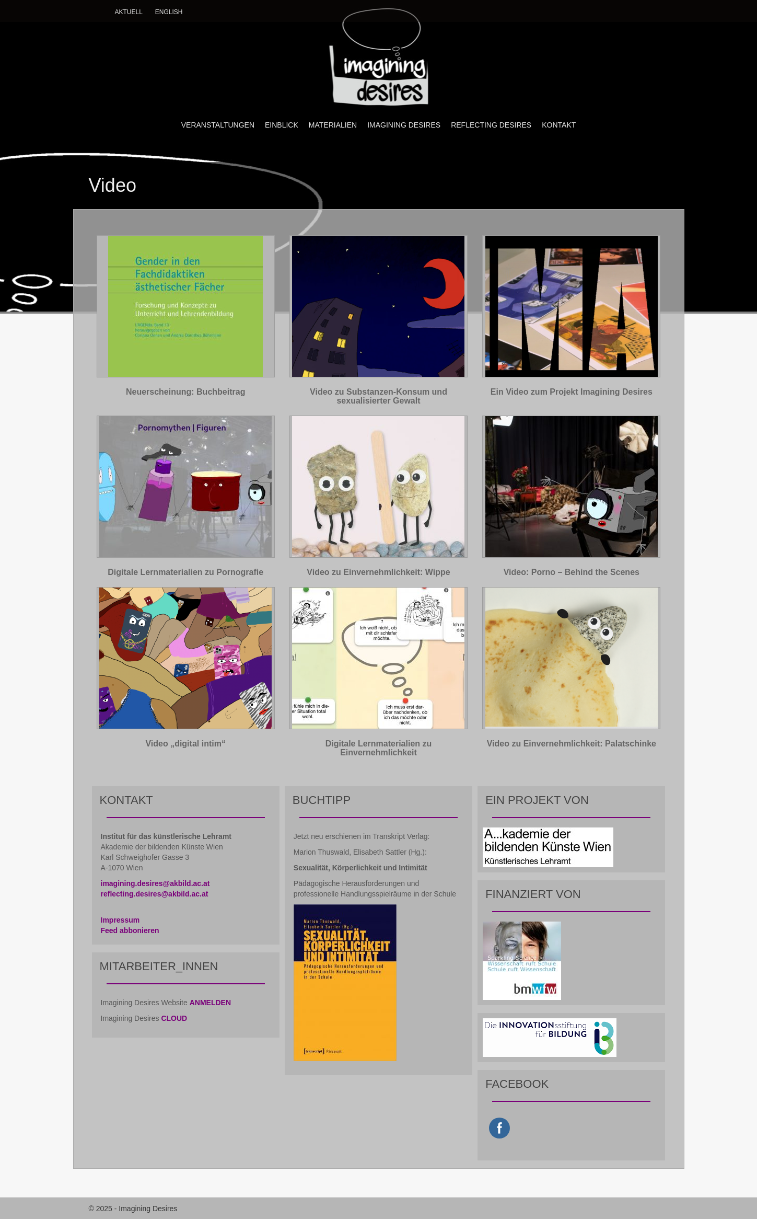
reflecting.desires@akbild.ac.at (154, 894)
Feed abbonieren (130, 930)
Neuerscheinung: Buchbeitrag (185, 391)
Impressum (120, 920)
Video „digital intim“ (185, 743)
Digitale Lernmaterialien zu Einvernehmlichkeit (378, 748)
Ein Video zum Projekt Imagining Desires (572, 391)
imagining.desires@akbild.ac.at (155, 883)
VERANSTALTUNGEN (217, 125)
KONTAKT (559, 125)
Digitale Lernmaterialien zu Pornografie (185, 572)
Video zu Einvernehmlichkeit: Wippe (378, 572)
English (169, 12)
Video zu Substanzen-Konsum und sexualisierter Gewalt (378, 396)
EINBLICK (281, 125)
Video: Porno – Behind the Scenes (571, 572)
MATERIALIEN (333, 125)
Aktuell (129, 12)
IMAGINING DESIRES (403, 125)
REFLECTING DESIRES (491, 125)
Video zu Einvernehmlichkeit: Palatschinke (571, 743)
